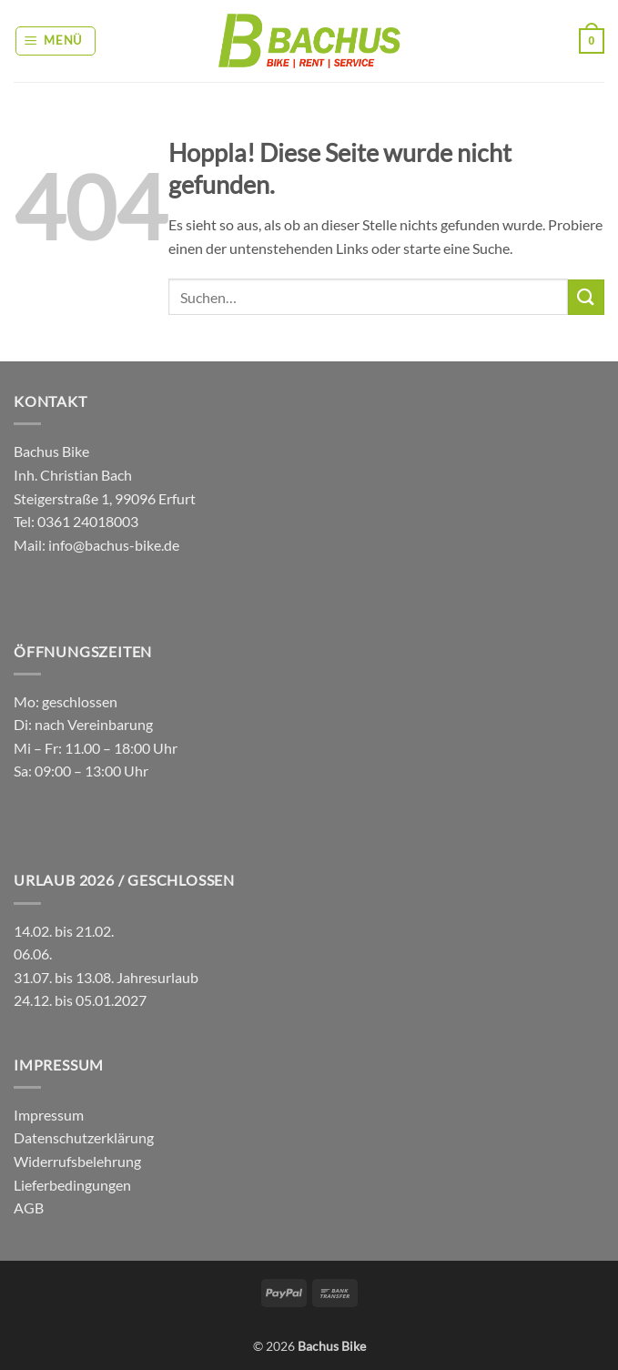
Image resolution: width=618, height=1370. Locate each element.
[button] (55, 41)
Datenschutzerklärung (84, 1137)
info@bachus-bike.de (113, 544)
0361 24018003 (86, 521)
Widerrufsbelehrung (77, 1161)
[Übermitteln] (586, 297)
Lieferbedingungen (72, 1184)
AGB (29, 1207)
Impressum (49, 1114)
